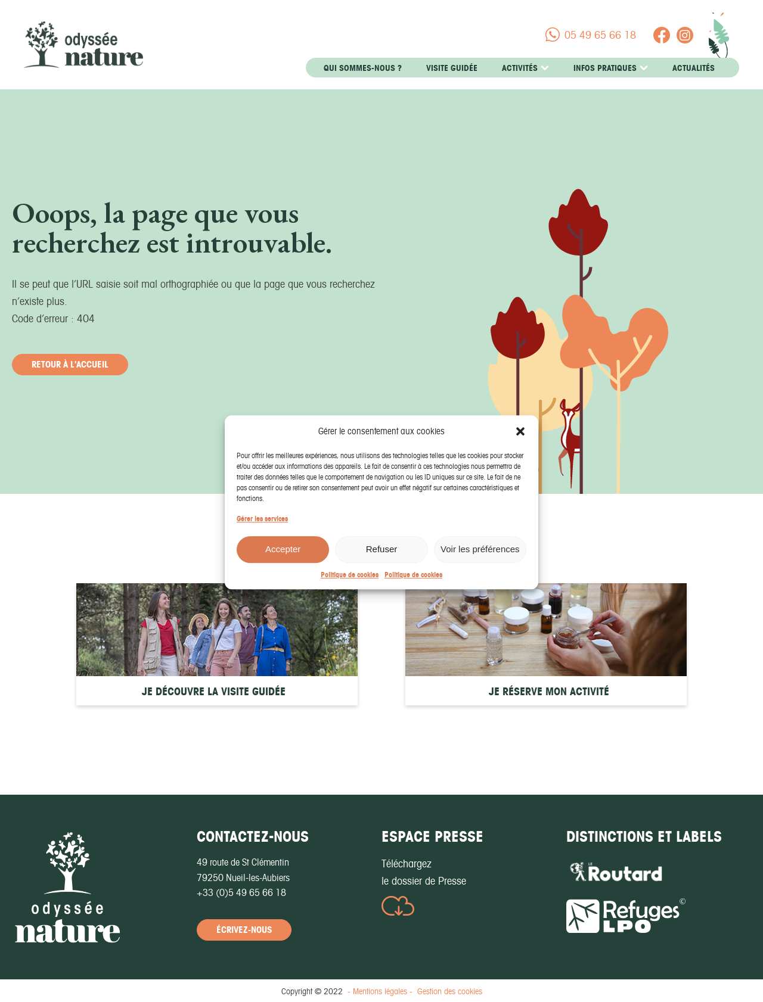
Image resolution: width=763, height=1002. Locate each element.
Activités (525, 68)
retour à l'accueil (70, 364)
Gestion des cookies (449, 991)
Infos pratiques (610, 68)
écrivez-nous (244, 929)
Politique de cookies (350, 582)
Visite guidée (451, 68)
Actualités (693, 68)
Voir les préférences (480, 558)
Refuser (382, 558)
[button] (520, 440)
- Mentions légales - (380, 991)
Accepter (282, 558)
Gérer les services (262, 526)
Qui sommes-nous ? (363, 68)
